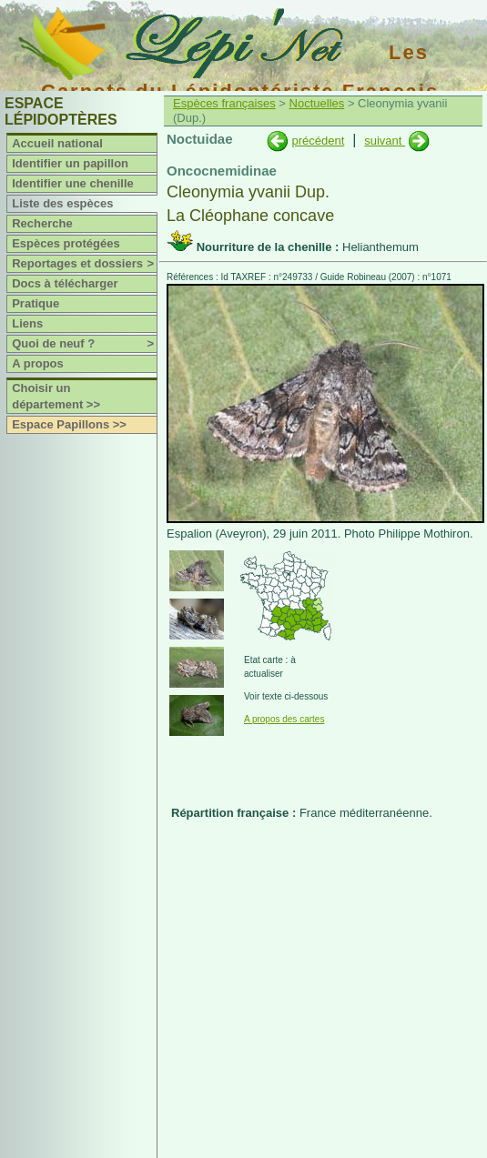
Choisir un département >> (56, 396)
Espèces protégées (66, 243)
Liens (27, 323)
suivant (384, 140)
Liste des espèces (62, 203)
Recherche (42, 223)
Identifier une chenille (73, 183)
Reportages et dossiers (84, 264)
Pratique (35, 303)
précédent (317, 140)
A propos (38, 363)
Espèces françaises (224, 103)
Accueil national (57, 143)
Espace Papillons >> (69, 424)
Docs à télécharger (64, 283)
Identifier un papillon (70, 163)
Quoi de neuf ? (84, 344)
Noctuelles (317, 103)
